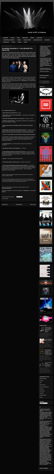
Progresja (41, 388)
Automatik (42, 393)
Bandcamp (26, 190)
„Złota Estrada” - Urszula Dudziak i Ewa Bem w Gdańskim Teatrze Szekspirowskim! (48, 352)
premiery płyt (6, 42)
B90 (40, 382)
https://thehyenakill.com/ (7, 188)
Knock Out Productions (44, 386)
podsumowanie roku (38, 39)
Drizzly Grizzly (42, 384)
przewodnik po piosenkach (9, 39)
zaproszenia (47, 39)
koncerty (13, 42)
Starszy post (33, 204)
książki (25, 42)
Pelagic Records (43, 395)
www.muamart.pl (43, 77)
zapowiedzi (5, 37)
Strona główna (19, 204)
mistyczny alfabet (27, 39)
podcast (19, 42)
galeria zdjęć (25, 37)
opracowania (39, 37)
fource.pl (41, 380)
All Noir (41, 397)
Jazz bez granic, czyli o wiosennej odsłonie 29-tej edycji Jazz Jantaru (48, 329)
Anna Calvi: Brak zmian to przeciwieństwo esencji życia (48, 364)
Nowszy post (5, 204)
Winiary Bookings (43, 378)
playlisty (19, 39)
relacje (18, 37)
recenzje (12, 37)
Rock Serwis (42, 390)
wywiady (32, 37)
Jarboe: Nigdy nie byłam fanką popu (48, 340)
